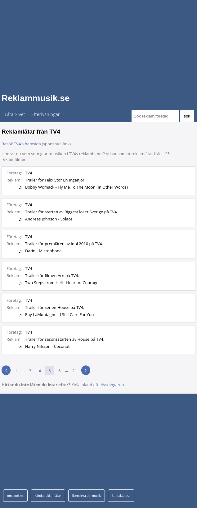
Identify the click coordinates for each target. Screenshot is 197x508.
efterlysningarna (108, 384)
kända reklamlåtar (48, 495)
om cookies (15, 495)
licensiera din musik (86, 495)
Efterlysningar (45, 114)
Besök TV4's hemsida (21, 144)
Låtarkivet (15, 114)
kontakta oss (121, 495)
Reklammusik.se (35, 98)
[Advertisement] (98, 43)
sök (187, 116)
